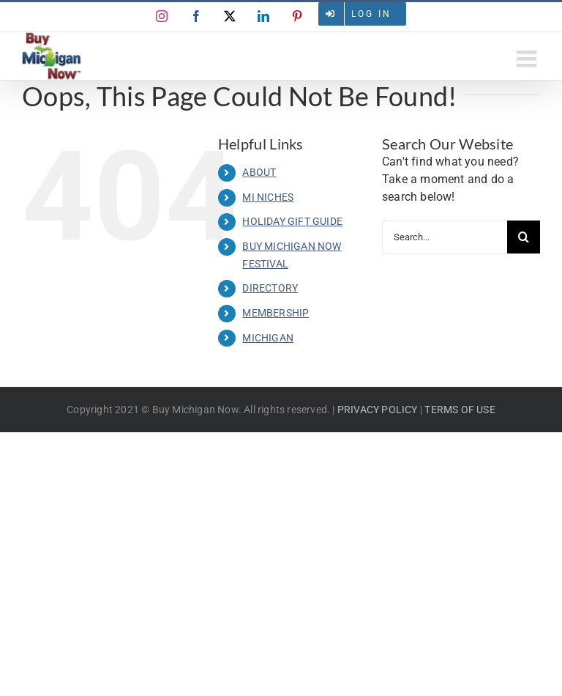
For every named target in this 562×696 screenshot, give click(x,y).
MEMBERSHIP (275, 313)
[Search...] (444, 237)
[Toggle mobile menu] (528, 58)
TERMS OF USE (459, 409)
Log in (371, 14)
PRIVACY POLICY (377, 409)
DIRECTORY (270, 288)
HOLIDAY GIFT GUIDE (292, 221)
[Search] (523, 237)
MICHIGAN (267, 338)
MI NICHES (267, 197)
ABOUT (259, 172)
